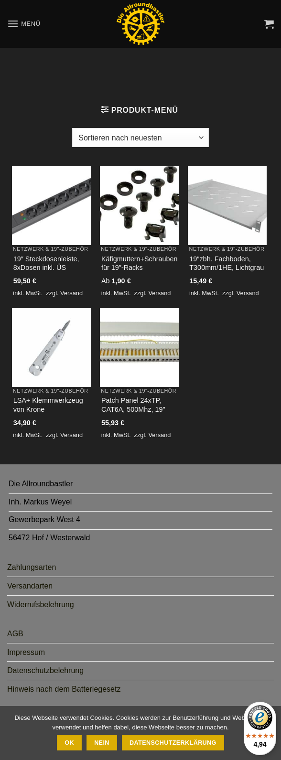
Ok (69, 742)
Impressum (26, 652)
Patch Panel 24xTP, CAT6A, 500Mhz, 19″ (133, 404)
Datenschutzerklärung (173, 742)
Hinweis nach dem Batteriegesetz (63, 689)
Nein (101, 742)
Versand (71, 293)
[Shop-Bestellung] (140, 137)
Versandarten (30, 586)
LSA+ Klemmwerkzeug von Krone (48, 404)
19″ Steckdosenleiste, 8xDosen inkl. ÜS (46, 263)
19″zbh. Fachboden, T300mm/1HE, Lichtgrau (226, 263)
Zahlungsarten (31, 567)
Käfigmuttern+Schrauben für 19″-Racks (139, 263)
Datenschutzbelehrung (45, 670)
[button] (24, 23)
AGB (15, 634)
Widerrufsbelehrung (40, 604)
